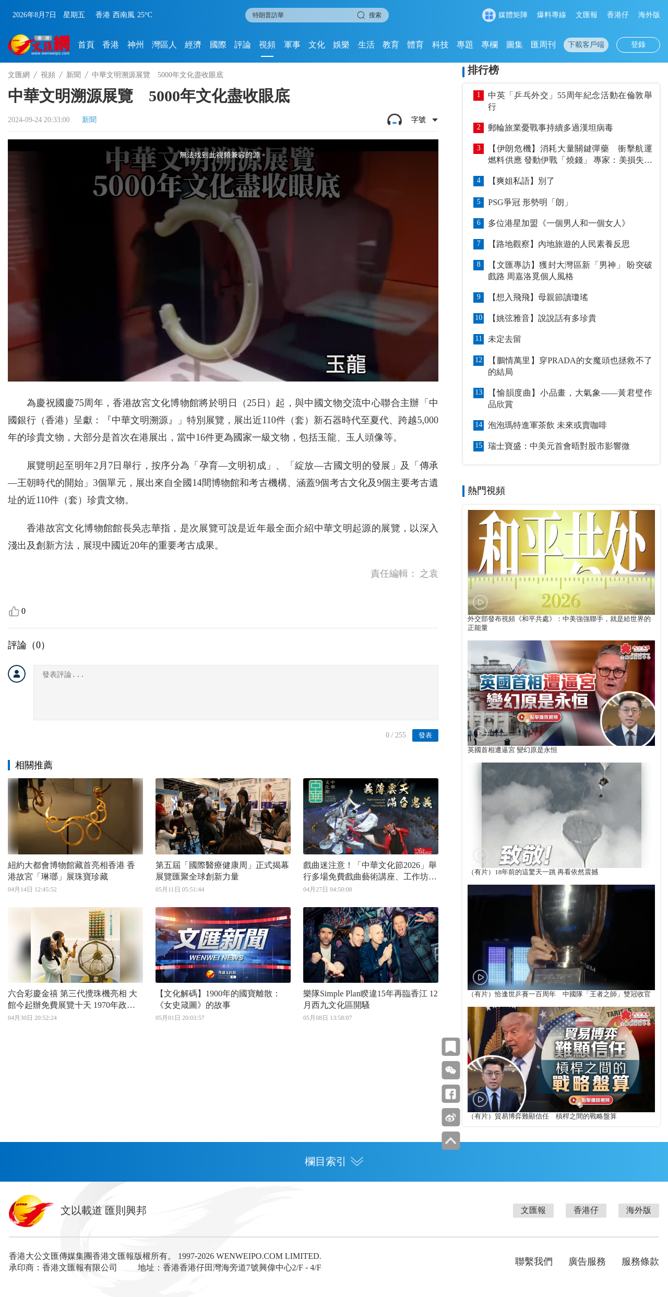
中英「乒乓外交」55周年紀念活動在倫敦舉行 (570, 101)
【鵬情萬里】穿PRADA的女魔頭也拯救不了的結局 (570, 366)
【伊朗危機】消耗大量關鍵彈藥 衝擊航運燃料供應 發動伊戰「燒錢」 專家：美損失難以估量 (570, 155)
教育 (391, 44)
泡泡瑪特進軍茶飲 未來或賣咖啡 (547, 425)
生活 (366, 44)
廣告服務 (587, 1261)
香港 (110, 44)
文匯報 (587, 15)
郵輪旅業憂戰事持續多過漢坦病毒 (550, 127)
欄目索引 (334, 1161)
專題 (465, 44)
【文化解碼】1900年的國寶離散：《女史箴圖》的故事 (218, 999)
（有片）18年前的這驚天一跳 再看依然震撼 (533, 872)
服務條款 (640, 1261)
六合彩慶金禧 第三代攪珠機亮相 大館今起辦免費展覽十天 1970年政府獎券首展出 (72, 1000)
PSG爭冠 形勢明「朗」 (530, 202)
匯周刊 (543, 44)
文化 (316, 44)
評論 (242, 44)
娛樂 (341, 44)
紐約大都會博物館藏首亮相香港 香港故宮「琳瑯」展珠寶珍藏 (71, 871)
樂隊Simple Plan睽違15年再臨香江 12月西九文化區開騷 (370, 999)
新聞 (73, 75)
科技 (440, 44)
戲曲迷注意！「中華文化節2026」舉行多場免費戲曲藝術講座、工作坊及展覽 (370, 872)
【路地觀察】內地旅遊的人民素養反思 (559, 244)
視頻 (267, 44)
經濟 (193, 44)
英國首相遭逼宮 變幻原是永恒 (512, 750)
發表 (425, 735)
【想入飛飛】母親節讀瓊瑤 (538, 297)
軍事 (292, 44)
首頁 (86, 44)
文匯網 (19, 75)
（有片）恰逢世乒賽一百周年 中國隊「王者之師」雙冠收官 (559, 994)
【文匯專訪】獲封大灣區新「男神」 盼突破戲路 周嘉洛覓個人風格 (570, 270)
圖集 (514, 44)
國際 (218, 44)
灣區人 (164, 44)
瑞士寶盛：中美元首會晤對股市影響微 (559, 446)
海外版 (649, 15)
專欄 (489, 44)
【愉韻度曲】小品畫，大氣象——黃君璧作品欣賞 (570, 398)
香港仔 (618, 15)
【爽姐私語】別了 (521, 180)
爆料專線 (551, 15)
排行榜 (483, 70)
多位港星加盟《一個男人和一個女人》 (559, 223)
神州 (135, 44)
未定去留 (504, 339)
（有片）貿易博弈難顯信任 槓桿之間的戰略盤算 (542, 1116)
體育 (415, 44)
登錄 (638, 45)
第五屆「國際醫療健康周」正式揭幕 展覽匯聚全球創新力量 (223, 871)
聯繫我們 (534, 1261)
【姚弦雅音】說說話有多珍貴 (542, 318)
